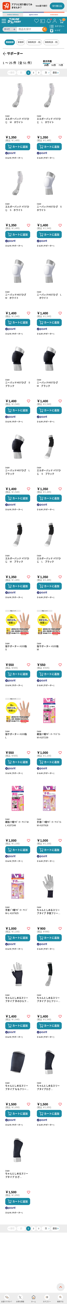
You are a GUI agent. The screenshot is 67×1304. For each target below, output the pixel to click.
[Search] (29, 29)
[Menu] (4, 21)
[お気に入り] (36, 21)
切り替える (57, 6)
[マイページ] (54, 21)
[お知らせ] (48, 21)
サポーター (15, 53)
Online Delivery (13, 14)
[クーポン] (42, 21)
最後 (55, 72)
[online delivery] (14, 21)
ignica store (33, 14)
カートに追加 (20, 146)
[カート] (61, 21)
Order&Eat (54, 14)
